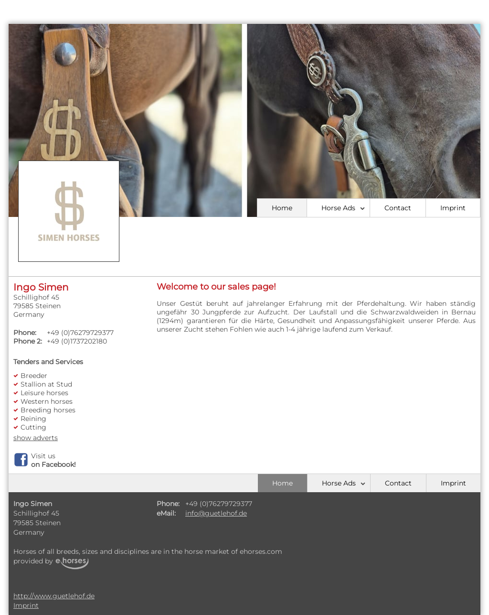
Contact (397, 208)
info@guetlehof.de (216, 513)
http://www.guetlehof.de (54, 596)
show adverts (35, 437)
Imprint (453, 208)
